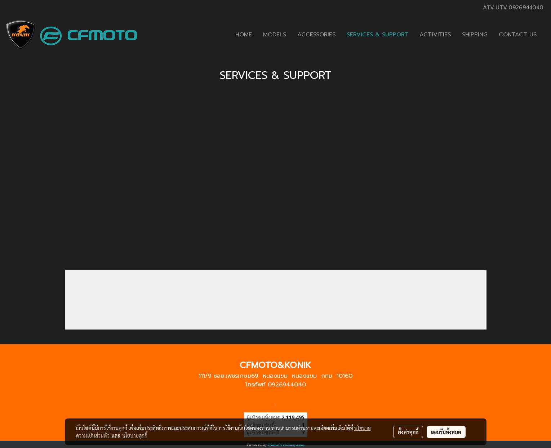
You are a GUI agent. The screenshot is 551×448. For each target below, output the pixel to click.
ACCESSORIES (316, 34)
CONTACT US (518, 34)
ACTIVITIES (435, 34)
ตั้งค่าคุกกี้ (408, 432)
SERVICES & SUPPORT (377, 34)
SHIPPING (475, 34)
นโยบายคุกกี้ (134, 435)
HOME (243, 34)
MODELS (274, 34)
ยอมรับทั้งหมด (446, 432)
